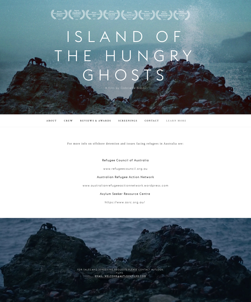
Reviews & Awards (95, 120)
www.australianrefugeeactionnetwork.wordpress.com (126, 186)
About (51, 120)
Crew (68, 120)
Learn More (176, 120)
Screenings (128, 120)
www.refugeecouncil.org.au (125, 169)
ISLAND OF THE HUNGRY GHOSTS (125, 57)
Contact (152, 120)
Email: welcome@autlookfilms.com (120, 276)
